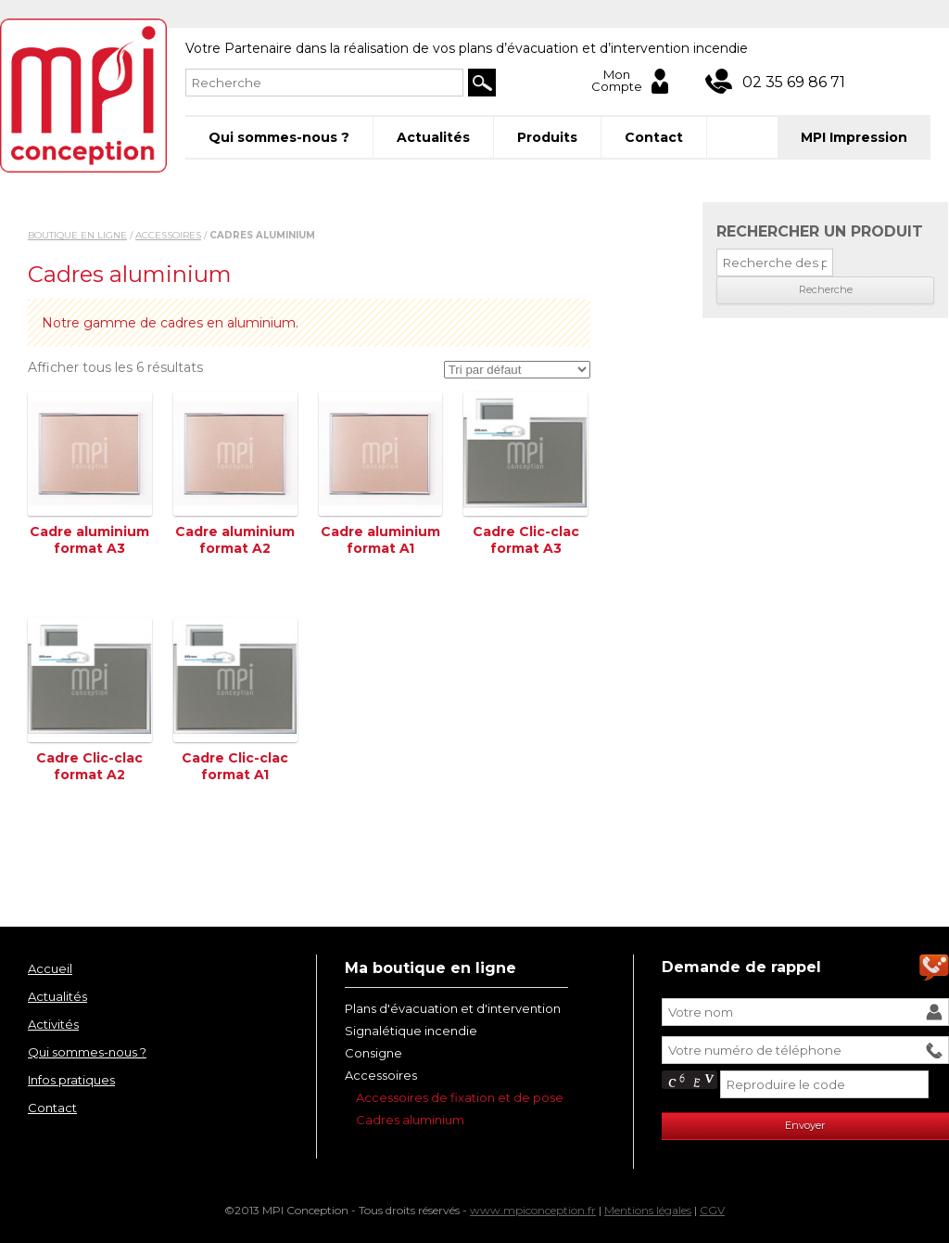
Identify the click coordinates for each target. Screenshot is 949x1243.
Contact (654, 137)
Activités (53, 1024)
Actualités (433, 137)
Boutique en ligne (77, 235)
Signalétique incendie (411, 1030)
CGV (712, 1210)
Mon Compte (616, 81)
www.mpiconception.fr (533, 1210)
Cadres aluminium (410, 1119)
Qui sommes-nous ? (279, 137)
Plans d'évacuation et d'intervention (453, 1008)
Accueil (50, 968)
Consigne (373, 1052)
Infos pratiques (71, 1079)
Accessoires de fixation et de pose (459, 1097)
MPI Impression (854, 137)
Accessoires (168, 235)
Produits (547, 137)
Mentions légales (647, 1210)
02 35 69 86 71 (793, 82)
